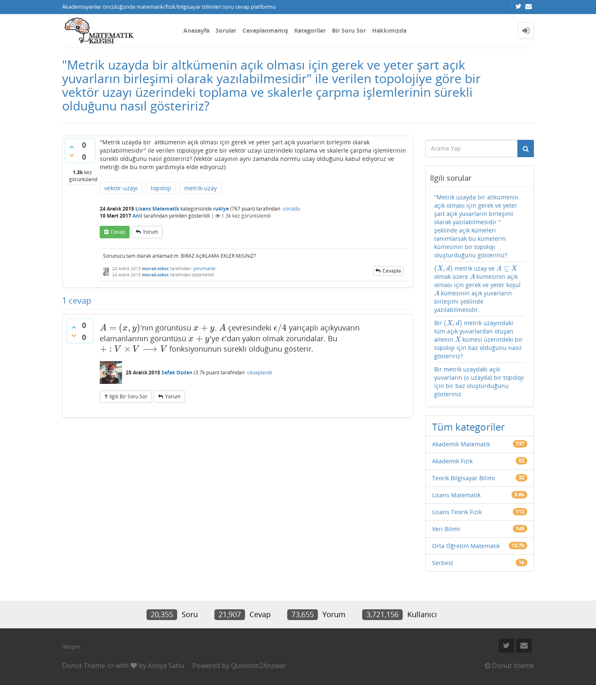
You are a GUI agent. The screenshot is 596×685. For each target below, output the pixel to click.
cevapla (391, 270)
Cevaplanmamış (265, 30)
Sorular (226, 30)
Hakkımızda (389, 30)
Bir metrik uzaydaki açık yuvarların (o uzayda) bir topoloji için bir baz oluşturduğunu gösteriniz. (479, 381)
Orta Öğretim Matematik (466, 546)
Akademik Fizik (452, 461)
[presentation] (120, 328)
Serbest (442, 563)
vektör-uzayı (121, 188)
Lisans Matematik (157, 208)
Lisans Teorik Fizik (457, 512)
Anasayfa (196, 30)
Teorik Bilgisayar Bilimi (463, 478)
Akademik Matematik (461, 444)
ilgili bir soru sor (128, 396)
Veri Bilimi (446, 529)
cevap (118, 231)
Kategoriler (310, 30)
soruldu (291, 208)
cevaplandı (259, 372)
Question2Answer (258, 665)
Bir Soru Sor (349, 30)
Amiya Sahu (166, 665)
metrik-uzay (200, 188)
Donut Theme (83, 665)
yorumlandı (204, 268)
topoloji (161, 188)
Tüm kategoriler (468, 427)
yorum (150, 231)
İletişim (71, 646)
